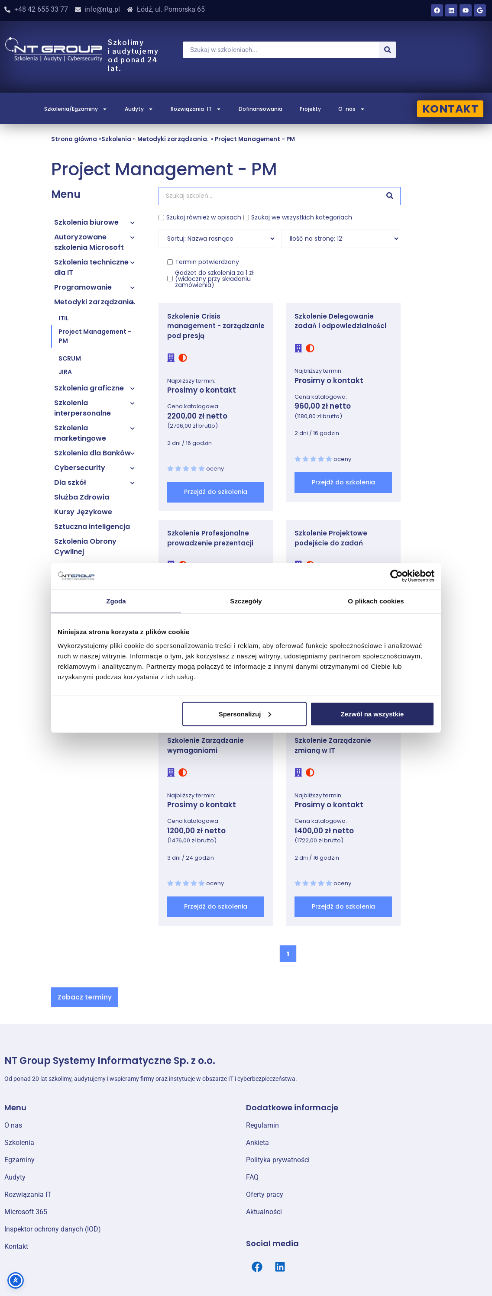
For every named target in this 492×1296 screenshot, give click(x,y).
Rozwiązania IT (196, 109)
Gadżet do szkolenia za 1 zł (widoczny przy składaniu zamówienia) (214, 279)
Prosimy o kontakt (201, 390)
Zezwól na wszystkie (372, 713)
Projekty (310, 109)
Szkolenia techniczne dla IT (91, 267)
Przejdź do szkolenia (215, 491)
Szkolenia (116, 139)
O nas (351, 109)
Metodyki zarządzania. (173, 139)
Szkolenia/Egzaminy (75, 109)
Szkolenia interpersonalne (82, 408)
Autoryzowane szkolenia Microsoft (89, 242)
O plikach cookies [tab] (376, 601)
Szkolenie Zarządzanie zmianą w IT (333, 745)
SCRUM (69, 358)
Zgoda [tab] (116, 601)
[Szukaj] (387, 50)
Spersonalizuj (245, 713)
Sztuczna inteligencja (92, 527)
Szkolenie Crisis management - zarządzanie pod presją (216, 326)
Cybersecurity (79, 468)
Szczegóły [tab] (246, 601)
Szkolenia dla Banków (92, 453)
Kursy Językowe (83, 512)
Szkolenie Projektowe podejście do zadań (331, 538)
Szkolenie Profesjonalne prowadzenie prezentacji (210, 538)
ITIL (63, 318)
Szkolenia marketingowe (80, 433)
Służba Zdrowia (81, 497)
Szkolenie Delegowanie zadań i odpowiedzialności (340, 321)
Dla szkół (70, 482)
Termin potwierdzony (207, 262)
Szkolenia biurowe (86, 222)
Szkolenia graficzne (89, 388)
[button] (84, 997)
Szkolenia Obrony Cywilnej (85, 546)
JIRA (65, 372)
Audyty (139, 109)
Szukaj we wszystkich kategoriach (301, 217)
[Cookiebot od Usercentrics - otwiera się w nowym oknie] (396, 576)
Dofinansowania (260, 109)
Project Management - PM (255, 139)
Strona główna (74, 139)
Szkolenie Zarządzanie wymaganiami (205, 745)
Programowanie (83, 287)
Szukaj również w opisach (203, 217)
